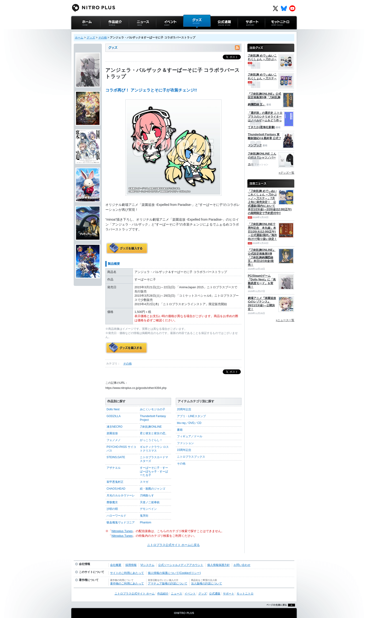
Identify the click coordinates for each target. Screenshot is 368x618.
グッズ (187, 31)
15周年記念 (184, 450)
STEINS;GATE (116, 457)
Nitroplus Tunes (122, 531)
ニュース (135, 31)
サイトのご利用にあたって (127, 573)
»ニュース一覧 (285, 320)
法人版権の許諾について (206, 583)
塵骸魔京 (112, 502)
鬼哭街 (144, 515)
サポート (244, 31)
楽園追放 (112, 433)
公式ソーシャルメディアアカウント (180, 565)
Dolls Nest (113, 409)
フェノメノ (114, 440)
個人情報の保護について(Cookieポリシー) (174, 573)
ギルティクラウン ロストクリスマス (154, 448)
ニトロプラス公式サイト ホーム (85, 34)
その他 (102, 37)
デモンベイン (148, 509)
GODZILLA (114, 416)
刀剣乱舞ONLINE (151, 426)
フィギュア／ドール (189, 436)
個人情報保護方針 (218, 565)
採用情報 (131, 565)
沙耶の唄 (112, 509)
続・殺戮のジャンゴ (152, 488)
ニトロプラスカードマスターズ (154, 459)
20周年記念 (184, 409)
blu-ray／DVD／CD (189, 423)
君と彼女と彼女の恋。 (154, 433)
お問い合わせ (242, 565)
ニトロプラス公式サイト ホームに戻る (173, 545)
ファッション (185, 443)
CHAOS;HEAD (116, 488)
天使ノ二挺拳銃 (150, 502)
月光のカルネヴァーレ (121, 495)
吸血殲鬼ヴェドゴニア (121, 522)
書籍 (180, 429)
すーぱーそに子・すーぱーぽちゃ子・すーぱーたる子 (154, 471)
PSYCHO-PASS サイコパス (121, 448)
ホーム (79, 37)
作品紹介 (106, 31)
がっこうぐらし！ (151, 440)
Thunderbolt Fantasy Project (153, 418)
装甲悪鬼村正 (115, 482)
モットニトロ (274, 31)
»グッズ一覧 (286, 172)
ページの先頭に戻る (279, 611)
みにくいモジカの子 (152, 409)
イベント (162, 31)
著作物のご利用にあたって (127, 583)
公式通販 (217, 31)
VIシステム (147, 565)
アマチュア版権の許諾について (167, 583)
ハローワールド (116, 515)
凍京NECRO (115, 426)
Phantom (145, 522)
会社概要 (115, 565)
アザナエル (114, 467)
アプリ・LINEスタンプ (191, 416)
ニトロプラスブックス (191, 456)
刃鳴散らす (147, 495)
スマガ (144, 482)
